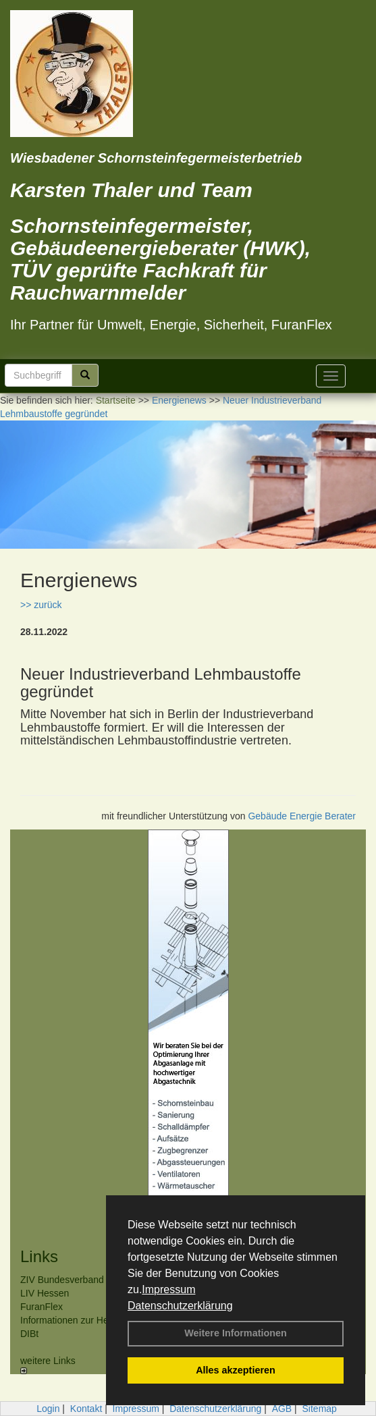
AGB (282, 1408)
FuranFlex (41, 1306)
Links (39, 1256)
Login (47, 1408)
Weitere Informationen (235, 1333)
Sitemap (319, 1408)
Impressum (168, 1289)
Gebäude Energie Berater (302, 816)
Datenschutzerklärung (180, 1305)
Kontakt (86, 1408)
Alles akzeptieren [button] (235, 1370)
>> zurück (40, 604)
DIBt (29, 1333)
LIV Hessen (44, 1293)
